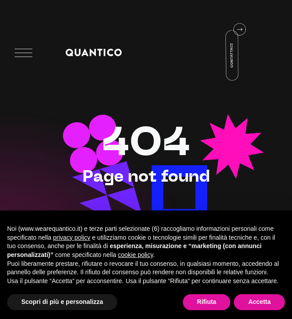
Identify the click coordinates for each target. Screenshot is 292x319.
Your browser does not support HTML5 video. (213, 52)
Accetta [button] (259, 301)
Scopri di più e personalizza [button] (62, 301)
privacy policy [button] (72, 237)
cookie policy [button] (135, 254)
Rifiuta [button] (207, 301)
